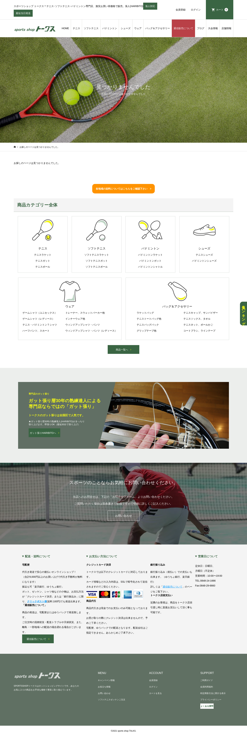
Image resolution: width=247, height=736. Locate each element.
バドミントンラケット (150, 255)
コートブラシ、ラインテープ (199, 330)
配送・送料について (37, 556)
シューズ (126, 28)
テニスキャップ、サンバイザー (200, 313)
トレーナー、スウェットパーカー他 (85, 313)
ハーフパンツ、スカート (36, 330)
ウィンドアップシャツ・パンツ (82, 324)
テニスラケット (42, 255)
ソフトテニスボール (97, 266)
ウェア (138, 28)
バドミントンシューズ (204, 261)
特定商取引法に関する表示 (213, 693)
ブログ (200, 28)
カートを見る (155, 693)
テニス (76, 28)
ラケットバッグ (145, 313)
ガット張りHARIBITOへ (43, 433)
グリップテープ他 (146, 330)
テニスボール (42, 266)
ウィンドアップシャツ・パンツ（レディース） (91, 330)
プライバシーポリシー (210, 699)
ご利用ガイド (206, 680)
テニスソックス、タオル (196, 318)
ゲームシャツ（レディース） (38, 318)
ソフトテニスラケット (96, 255)
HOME (65, 28)
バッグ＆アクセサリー (157, 28)
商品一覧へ (122, 349)
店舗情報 (226, 28)
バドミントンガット (150, 261)
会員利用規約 (206, 687)
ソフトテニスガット (97, 261)
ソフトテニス (91, 28)
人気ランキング (243, 313)
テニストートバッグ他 (149, 318)
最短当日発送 (23, 14)
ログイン (196, 9)
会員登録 (181, 9)
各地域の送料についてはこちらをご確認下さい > (123, 188)
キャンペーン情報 (106, 680)
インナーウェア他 (75, 318)
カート (222, 9)
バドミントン (109, 28)
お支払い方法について (103, 556)
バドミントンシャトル (150, 266)
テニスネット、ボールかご (198, 324)
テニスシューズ (204, 255)
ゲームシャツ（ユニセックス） (39, 313)
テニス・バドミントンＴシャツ (39, 324)
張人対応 (150, 7)
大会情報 (213, 28)
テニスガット (42, 261)
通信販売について (183, 28)
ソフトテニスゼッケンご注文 (111, 699)
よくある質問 (207, 706)
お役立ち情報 (104, 687)
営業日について (208, 556)
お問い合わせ (123, 515)
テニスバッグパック (148, 324)
